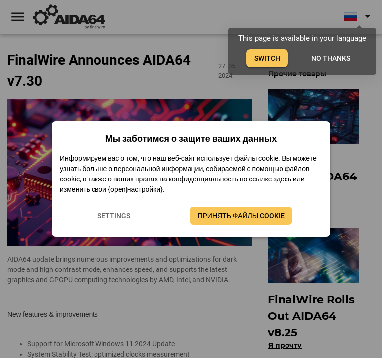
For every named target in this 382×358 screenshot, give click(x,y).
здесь (282, 179)
